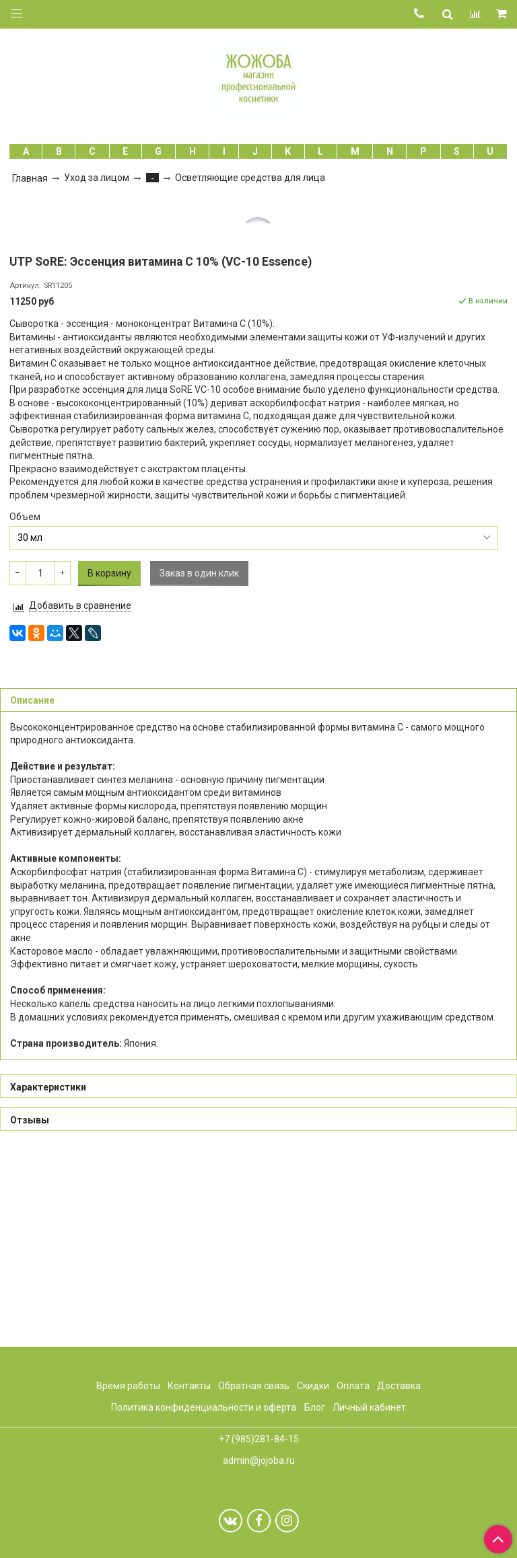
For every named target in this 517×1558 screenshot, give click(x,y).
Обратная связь (253, 1385)
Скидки (313, 1385)
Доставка (399, 1385)
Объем (24, 709)
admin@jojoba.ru (259, 1460)
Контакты (189, 1385)
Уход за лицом (96, 177)
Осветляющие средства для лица (250, 177)
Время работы (128, 1385)
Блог (314, 1408)
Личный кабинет (369, 1408)
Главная (30, 178)
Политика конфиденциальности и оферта (203, 1408)
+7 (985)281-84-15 (259, 1439)
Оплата (353, 1385)
